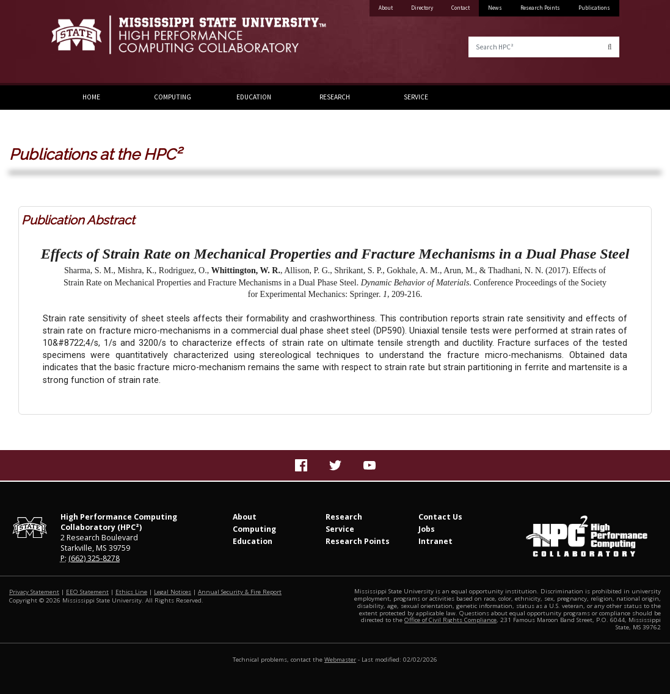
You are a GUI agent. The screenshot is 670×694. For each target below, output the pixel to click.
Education (253, 97)
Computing (172, 97)
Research (334, 97)
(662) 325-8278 (94, 558)
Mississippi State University (81, 42)
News (495, 7)
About (386, 7)
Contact (460, 7)
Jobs (426, 529)
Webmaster (340, 660)
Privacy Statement (34, 592)
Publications (594, 7)
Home (91, 97)
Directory (422, 7)
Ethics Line (131, 592)
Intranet (435, 541)
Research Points (540, 7)
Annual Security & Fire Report (240, 592)
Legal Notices (172, 592)
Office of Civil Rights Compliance (450, 620)
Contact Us (440, 517)
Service (416, 97)
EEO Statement (87, 592)
